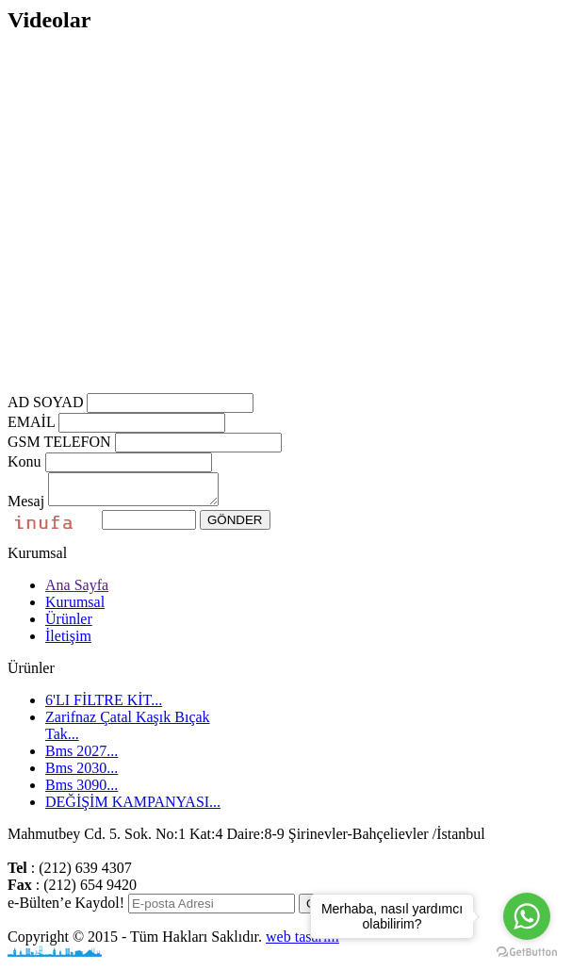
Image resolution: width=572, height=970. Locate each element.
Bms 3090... (81, 790)
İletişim (68, 641)
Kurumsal (75, 608)
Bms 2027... (81, 756)
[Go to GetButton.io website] (527, 951)
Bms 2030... (81, 773)
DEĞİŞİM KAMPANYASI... (133, 807)
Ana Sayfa (76, 591)
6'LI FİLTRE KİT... (103, 706)
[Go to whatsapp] (526, 916)
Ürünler (68, 625)
